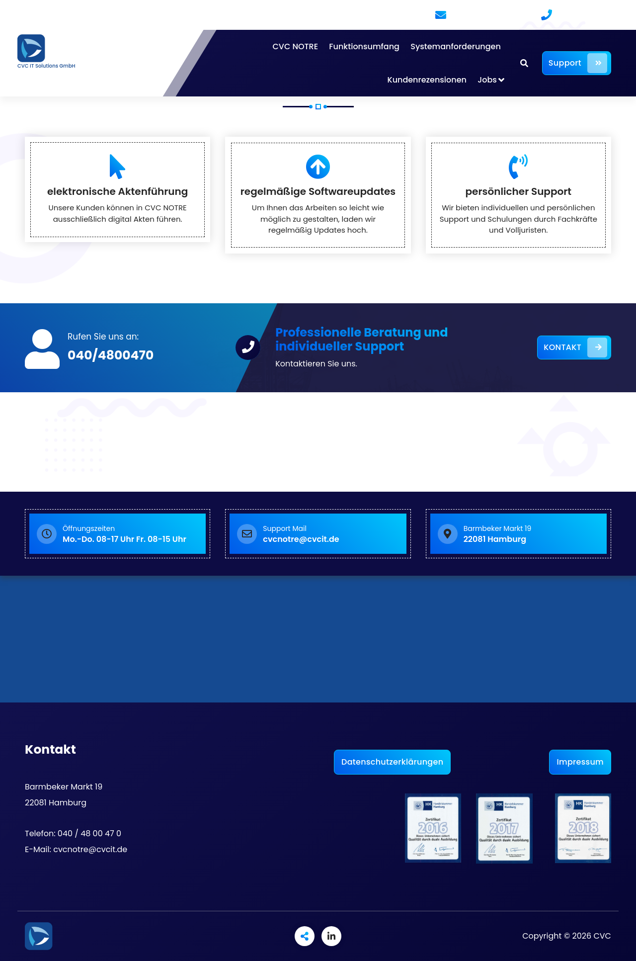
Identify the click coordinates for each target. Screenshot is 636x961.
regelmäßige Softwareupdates (318, 191)
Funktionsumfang (364, 46)
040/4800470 (111, 355)
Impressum (580, 762)
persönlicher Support (519, 191)
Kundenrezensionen (427, 80)
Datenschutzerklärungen (392, 762)
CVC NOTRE (295, 46)
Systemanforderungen (455, 46)
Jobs (487, 80)
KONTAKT (575, 347)
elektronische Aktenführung (117, 191)
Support (578, 63)
